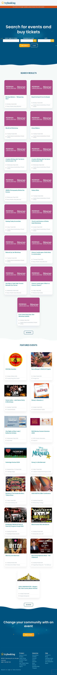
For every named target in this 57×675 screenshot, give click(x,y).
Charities (34, 656)
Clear (34, 45)
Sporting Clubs (35, 666)
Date (46, 38)
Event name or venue (11, 38)
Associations (35, 655)
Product (21, 656)
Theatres (34, 668)
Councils (34, 658)
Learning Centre (49, 658)
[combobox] (28, 40)
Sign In (21, 666)
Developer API (48, 660)
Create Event (28, 634)
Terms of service (16, 669)
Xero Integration (49, 661)
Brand (46, 663)
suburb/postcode (28, 38)
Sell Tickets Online (23, 663)
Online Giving (22, 658)
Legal (9, 669)
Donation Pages (23, 660)
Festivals (34, 661)
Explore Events (23, 655)
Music (33, 663)
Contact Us (48, 655)
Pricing (21, 661)
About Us (3, 669)
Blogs (46, 656)
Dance (33, 660)
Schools (34, 664)
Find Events (24, 45)
